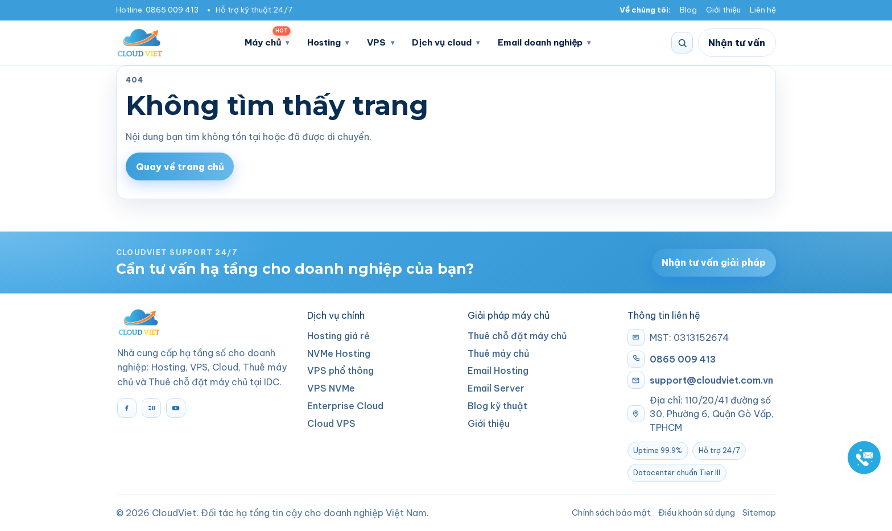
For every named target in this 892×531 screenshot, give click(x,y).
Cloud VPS (331, 423)
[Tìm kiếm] (682, 42)
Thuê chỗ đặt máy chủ (517, 335)
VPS (376, 42)
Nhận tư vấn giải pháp (714, 262)
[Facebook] (127, 408)
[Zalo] (151, 408)
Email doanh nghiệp (540, 42)
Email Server (496, 388)
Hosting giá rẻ (338, 335)
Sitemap (759, 512)
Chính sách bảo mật (611, 512)
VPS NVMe (331, 388)
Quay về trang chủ (180, 166)
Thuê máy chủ (499, 353)
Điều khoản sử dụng (696, 512)
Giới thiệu (723, 10)
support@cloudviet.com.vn (711, 380)
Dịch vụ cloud (441, 42)
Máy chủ (268, 39)
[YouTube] (175, 408)
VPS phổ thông (340, 370)
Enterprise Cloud (345, 405)
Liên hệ (763, 10)
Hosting (324, 42)
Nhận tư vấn (736, 42)
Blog (688, 10)
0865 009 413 (172, 10)
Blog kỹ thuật (497, 405)
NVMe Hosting (338, 353)
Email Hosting (498, 370)
